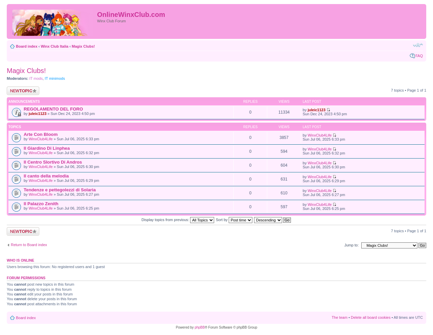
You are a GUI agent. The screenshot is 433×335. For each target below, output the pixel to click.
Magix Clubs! (83, 46)
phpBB (200, 327)
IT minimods (55, 78)
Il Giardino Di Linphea (47, 148)
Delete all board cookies (370, 317)
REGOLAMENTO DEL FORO (53, 109)
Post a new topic (23, 91)
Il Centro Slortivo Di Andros (53, 162)
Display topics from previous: (177, 220)
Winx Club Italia (54, 46)
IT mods (36, 78)
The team (339, 317)
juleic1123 (38, 114)
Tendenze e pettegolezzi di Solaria (60, 189)
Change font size (418, 45)
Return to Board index (29, 245)
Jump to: (351, 245)
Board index (27, 46)
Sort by (234, 220)
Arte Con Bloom (41, 134)
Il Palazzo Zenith (41, 203)
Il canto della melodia (46, 175)
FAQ (419, 56)
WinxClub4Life (41, 139)
